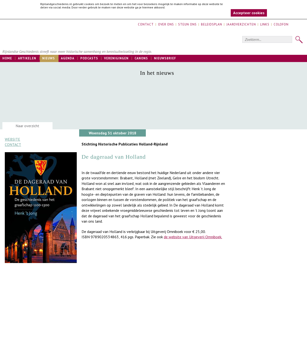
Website (12, 139)
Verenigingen (116, 58)
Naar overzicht (27, 125)
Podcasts (89, 58)
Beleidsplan (211, 24)
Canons (141, 58)
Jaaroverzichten (241, 24)
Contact (146, 24)
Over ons (166, 24)
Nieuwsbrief (165, 58)
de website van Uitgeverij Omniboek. (193, 236)
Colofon (281, 24)
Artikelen (27, 58)
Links (264, 24)
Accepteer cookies (249, 12)
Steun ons (187, 24)
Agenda (67, 58)
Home (7, 58)
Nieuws (48, 58)
